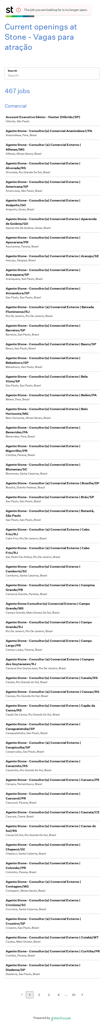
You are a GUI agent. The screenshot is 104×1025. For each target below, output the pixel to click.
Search (12, 70)
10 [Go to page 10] (73, 995)
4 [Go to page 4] (59, 995)
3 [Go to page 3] (49, 995)
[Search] (52, 76)
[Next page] (82, 995)
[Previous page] (22, 995)
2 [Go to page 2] (39, 995)
